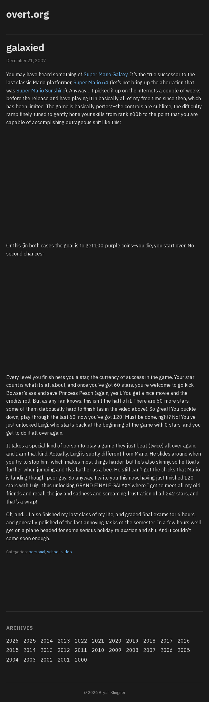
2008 (132, 650)
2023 (64, 641)
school (53, 552)
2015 (12, 650)
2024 (46, 641)
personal (37, 552)
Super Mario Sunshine (41, 90)
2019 (132, 641)
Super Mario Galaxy (106, 74)
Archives (19, 628)
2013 (46, 650)
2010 (98, 650)
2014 (29, 650)
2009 (115, 650)
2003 (29, 660)
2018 (149, 641)
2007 (149, 650)
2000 (81, 660)
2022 (81, 641)
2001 (64, 660)
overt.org (27, 14)
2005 (184, 650)
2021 (98, 641)
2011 (81, 650)
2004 (12, 660)
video (66, 552)
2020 (115, 641)
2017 (166, 641)
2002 (46, 660)
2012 (64, 650)
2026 (12, 641)
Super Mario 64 (91, 82)
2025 (29, 641)
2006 (166, 650)
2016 (184, 641)
